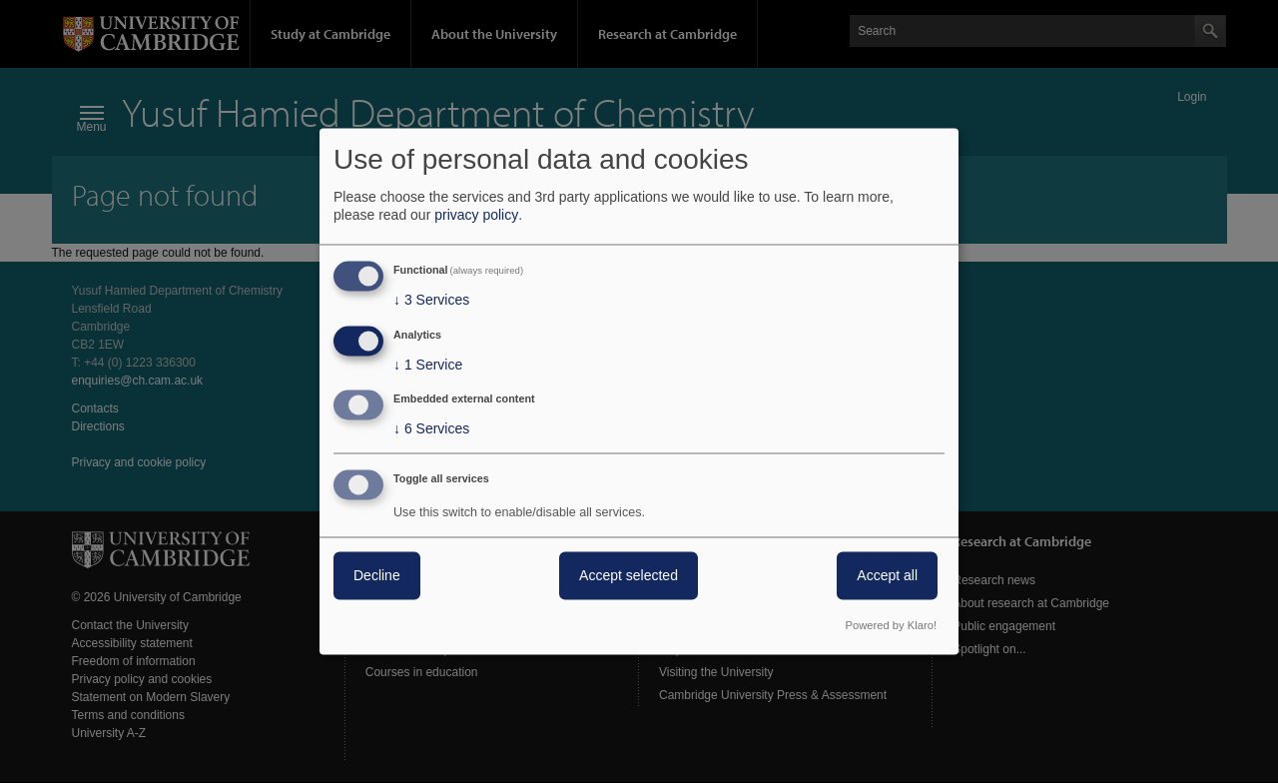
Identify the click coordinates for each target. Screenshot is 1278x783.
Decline (376, 576)
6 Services (431, 429)
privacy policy (476, 215)
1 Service (427, 365)
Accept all (887, 576)
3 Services (431, 300)
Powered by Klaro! (891, 626)
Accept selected (628, 576)
